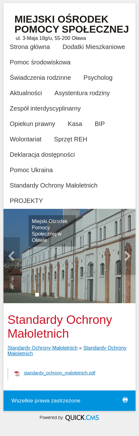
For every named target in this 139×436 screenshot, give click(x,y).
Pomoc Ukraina (31, 169)
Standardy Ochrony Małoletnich (53, 185)
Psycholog (98, 77)
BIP (100, 123)
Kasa (75, 123)
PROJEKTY (26, 200)
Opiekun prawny (32, 123)
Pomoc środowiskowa (40, 62)
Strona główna (30, 46)
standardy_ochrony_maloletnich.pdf (59, 372)
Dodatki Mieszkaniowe (94, 46)
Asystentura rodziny (82, 93)
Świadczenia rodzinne (40, 77)
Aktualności (26, 93)
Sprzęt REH (70, 139)
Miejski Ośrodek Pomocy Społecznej (71, 24)
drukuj (125, 399)
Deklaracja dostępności (42, 154)
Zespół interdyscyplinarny (45, 108)
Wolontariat (26, 139)
